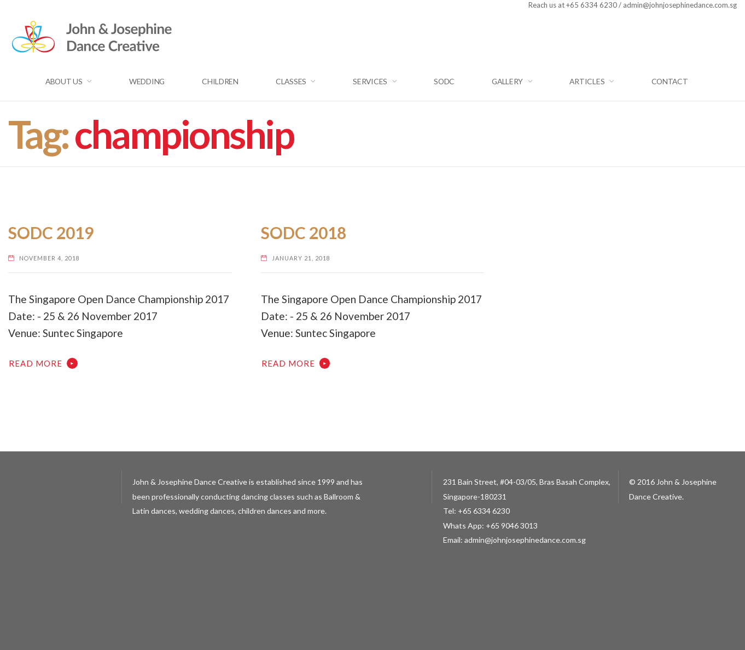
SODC (444, 81)
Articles (586, 81)
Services (370, 81)
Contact (669, 81)
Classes (291, 81)
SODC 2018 (303, 232)
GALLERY (507, 81)
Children (220, 81)
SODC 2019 (51, 232)
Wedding (147, 81)
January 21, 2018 (301, 258)
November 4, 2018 (49, 258)
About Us (64, 81)
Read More (35, 363)
